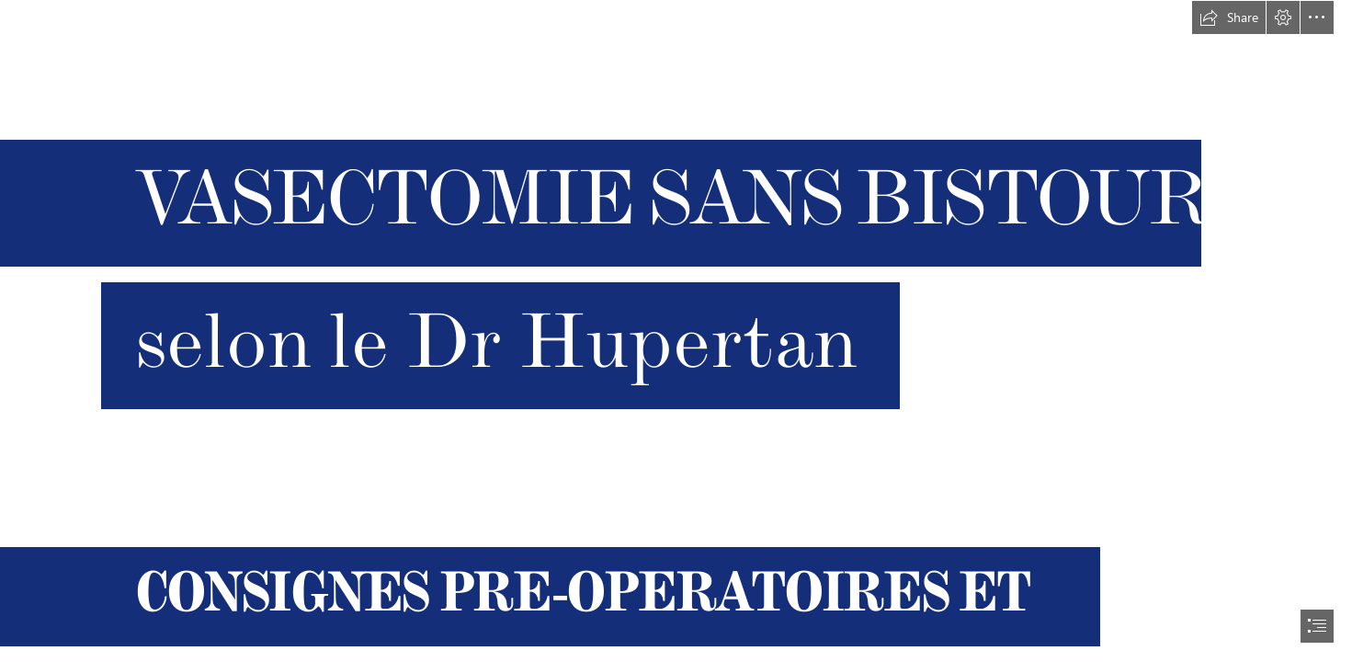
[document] (676, 331)
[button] (1229, 17)
